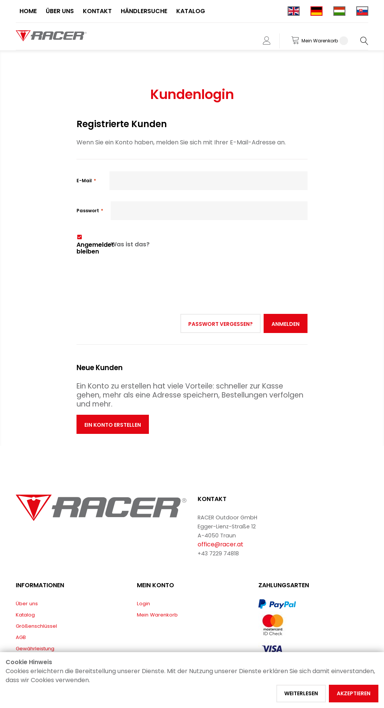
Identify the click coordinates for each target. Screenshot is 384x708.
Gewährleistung (35, 619)
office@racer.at (220, 515)
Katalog (25, 585)
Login (143, 574)
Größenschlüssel (36, 596)
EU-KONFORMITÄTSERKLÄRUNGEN (55, 641)
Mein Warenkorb (157, 585)
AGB (21, 608)
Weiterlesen (301, 693)
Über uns (27, 574)
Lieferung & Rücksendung (47, 630)
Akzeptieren (353, 693)
